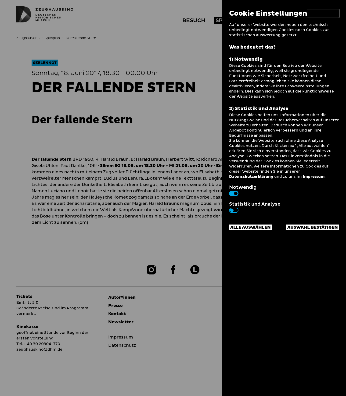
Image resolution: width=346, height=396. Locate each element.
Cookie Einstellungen (268, 13)
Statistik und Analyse (254, 207)
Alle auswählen (250, 227)
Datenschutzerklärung (251, 176)
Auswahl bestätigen (312, 227)
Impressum (313, 176)
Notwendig (242, 190)
